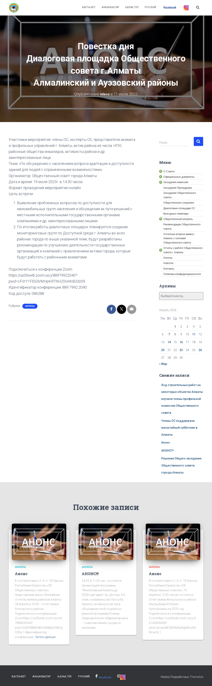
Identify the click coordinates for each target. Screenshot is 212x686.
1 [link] (175, 326)
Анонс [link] (165, 442)
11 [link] (193, 334)
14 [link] (169, 342)
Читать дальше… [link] (46, 637)
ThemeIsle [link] (196, 676)
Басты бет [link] (88, 7)
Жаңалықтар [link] (110, 7)
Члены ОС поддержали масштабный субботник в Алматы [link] (179, 427)
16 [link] (181, 342)
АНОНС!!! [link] (167, 450)
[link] (14, 8)
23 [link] (181, 349)
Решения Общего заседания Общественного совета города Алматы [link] (181, 465)
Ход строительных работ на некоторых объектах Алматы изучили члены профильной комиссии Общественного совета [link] (182, 398)
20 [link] (162, 349)
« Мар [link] (163, 363)
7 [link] (169, 334)
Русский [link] (150, 7)
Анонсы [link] (30, 306)
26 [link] (200, 349)
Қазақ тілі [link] (132, 7)
